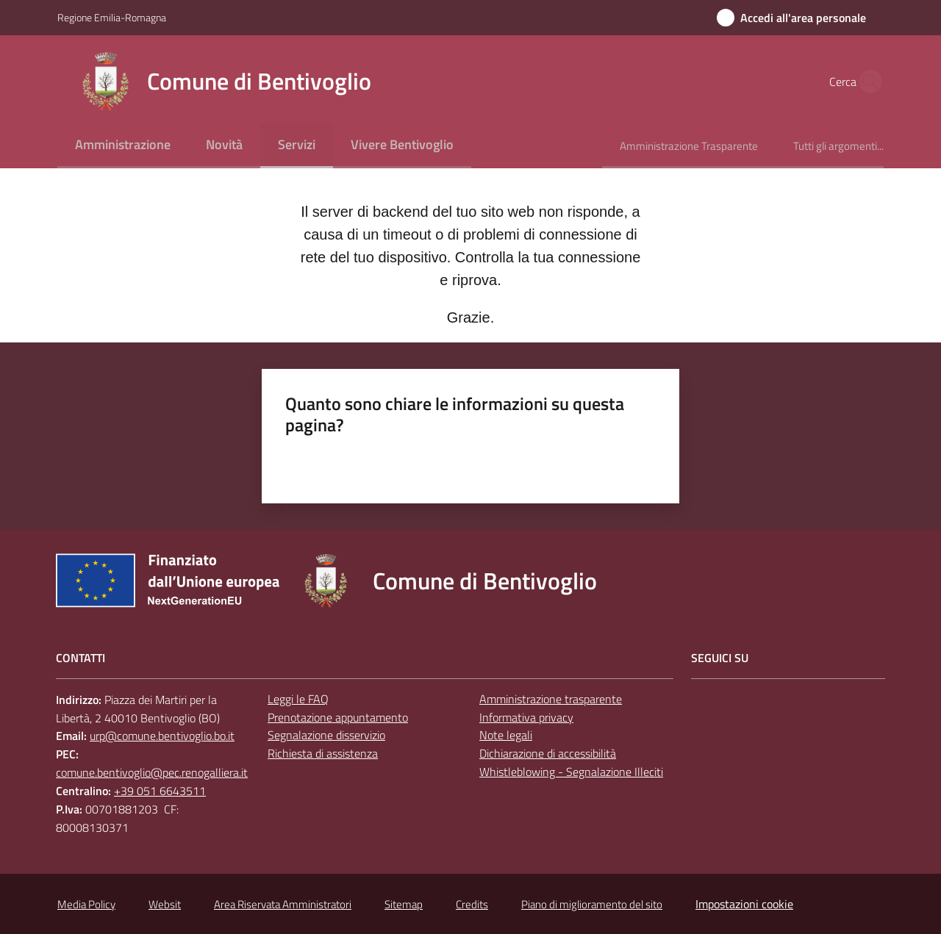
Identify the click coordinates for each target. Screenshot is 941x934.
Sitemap (403, 904)
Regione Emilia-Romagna (111, 17)
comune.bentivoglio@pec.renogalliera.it (152, 772)
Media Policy (86, 904)
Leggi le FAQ (298, 699)
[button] (866, 81)
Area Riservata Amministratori (282, 904)
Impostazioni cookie (744, 904)
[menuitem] (122, 145)
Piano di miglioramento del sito (591, 904)
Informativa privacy (526, 717)
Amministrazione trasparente (550, 699)
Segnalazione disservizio (326, 735)
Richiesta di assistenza (323, 753)
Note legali (505, 735)
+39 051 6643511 (160, 791)
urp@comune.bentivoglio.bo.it (162, 735)
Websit (165, 904)
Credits (472, 904)
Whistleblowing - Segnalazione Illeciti (571, 771)
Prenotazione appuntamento (338, 717)
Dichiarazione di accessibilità (547, 753)
